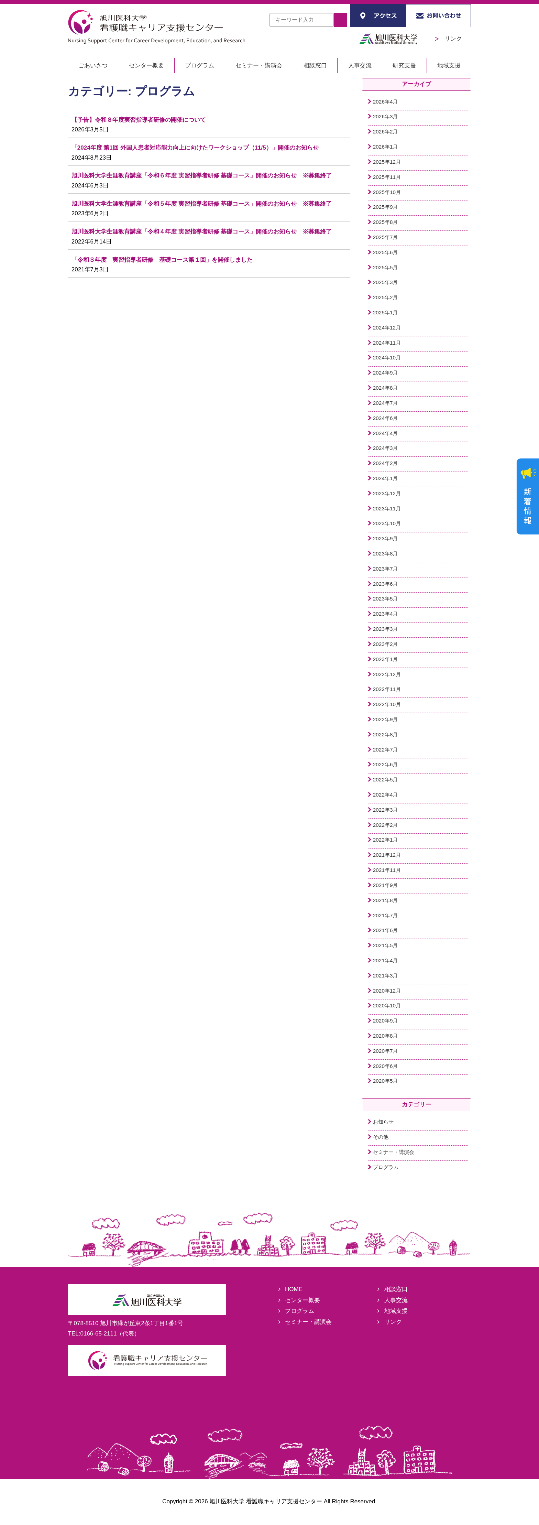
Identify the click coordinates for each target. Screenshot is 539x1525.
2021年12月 (387, 855)
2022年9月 (385, 719)
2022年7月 (385, 750)
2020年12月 (387, 991)
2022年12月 (387, 674)
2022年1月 (385, 840)
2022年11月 (387, 689)
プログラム (199, 65)
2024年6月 (385, 418)
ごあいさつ (93, 65)
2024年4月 (385, 433)
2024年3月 (385, 448)
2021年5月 (385, 945)
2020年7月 (385, 1051)
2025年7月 (385, 237)
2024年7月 (385, 403)
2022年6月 (385, 764)
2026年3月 (385, 116)
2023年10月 (387, 523)
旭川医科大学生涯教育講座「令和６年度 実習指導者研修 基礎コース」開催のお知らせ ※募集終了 (202, 175)
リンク (448, 38)
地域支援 (449, 65)
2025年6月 (385, 252)
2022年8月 (385, 734)
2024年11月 (387, 343)
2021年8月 (385, 900)
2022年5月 (385, 779)
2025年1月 (385, 312)
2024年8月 (385, 388)
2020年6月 (385, 1066)
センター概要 (146, 65)
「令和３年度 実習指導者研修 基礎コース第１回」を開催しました (162, 260)
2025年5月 (385, 267)
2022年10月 (387, 704)
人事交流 (360, 65)
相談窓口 (315, 65)
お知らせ (383, 1122)
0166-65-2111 (98, 1333)
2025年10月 (387, 192)
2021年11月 (387, 870)
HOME (293, 1289)
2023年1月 (385, 659)
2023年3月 (385, 629)
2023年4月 (385, 614)
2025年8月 (385, 222)
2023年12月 (387, 493)
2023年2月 (385, 644)
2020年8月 (385, 1036)
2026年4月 (385, 102)
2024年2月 (385, 463)
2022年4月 (385, 795)
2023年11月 (387, 508)
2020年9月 (385, 1021)
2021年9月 (385, 885)
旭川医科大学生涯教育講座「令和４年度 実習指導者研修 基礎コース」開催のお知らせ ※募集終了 (202, 231)
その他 (380, 1137)
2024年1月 (385, 478)
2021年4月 (385, 960)
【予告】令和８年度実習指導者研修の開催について (139, 120)
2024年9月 (385, 373)
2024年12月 (387, 328)
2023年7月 (385, 569)
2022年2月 (385, 825)
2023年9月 (385, 538)
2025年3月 (385, 282)
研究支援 (404, 65)
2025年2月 (385, 297)
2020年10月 (387, 1005)
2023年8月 (385, 553)
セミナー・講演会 (258, 65)
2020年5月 (385, 1081)
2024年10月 (387, 357)
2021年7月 (385, 915)
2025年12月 (387, 162)
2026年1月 (385, 147)
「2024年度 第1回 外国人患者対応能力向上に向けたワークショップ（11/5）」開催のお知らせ (195, 147)
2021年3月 (385, 975)
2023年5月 (385, 599)
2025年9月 (385, 207)
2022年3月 (385, 810)
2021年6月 (385, 930)
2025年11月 (387, 177)
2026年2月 (385, 131)
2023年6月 (385, 584)
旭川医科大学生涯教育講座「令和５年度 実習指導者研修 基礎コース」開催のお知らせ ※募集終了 (202, 204)
